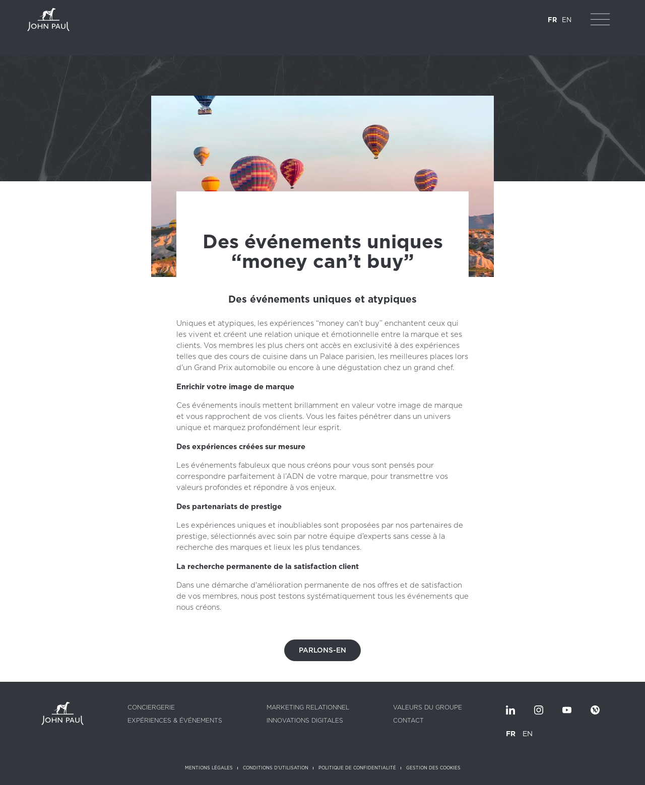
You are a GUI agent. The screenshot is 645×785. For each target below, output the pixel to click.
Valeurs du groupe (427, 707)
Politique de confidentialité (357, 767)
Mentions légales (209, 767)
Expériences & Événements (174, 721)
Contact (408, 721)
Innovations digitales (305, 721)
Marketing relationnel (308, 707)
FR (552, 20)
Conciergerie (151, 707)
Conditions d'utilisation (275, 767)
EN (566, 20)
